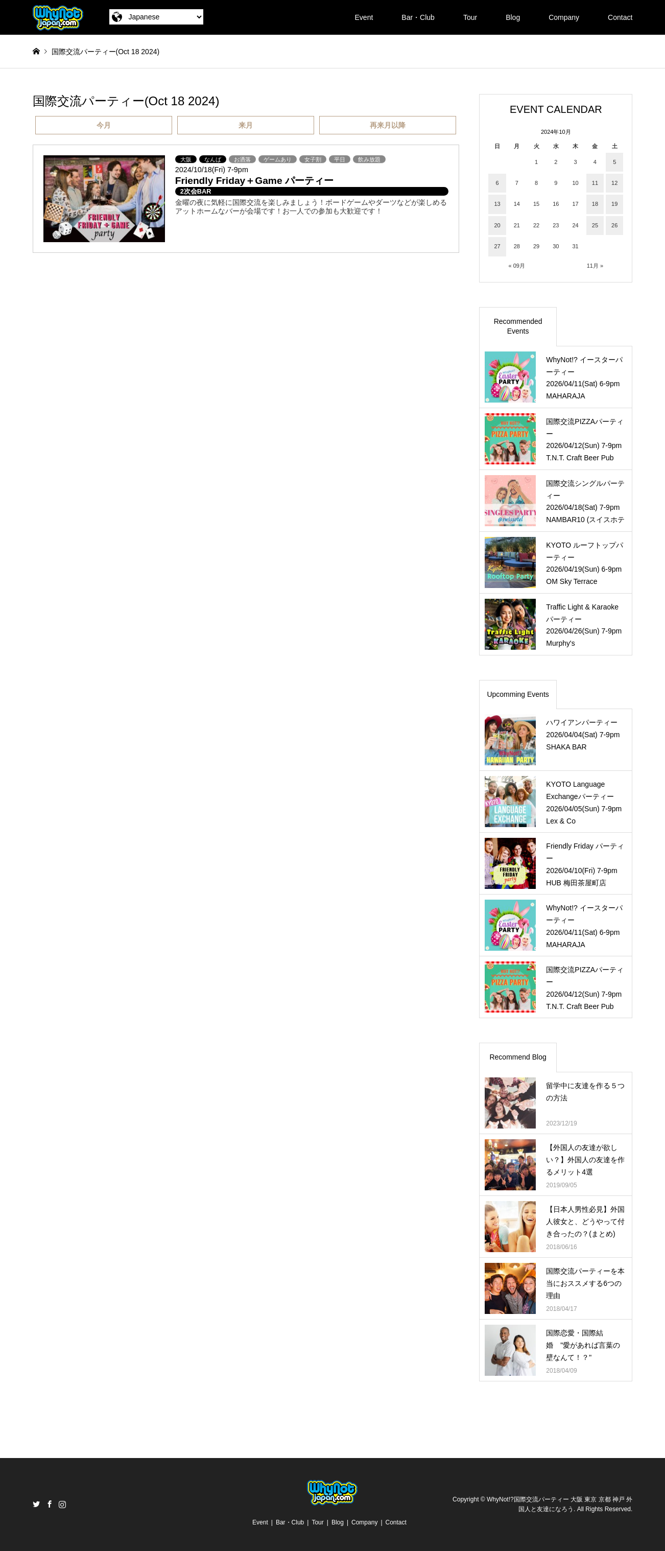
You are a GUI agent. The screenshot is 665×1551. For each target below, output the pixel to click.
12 (614, 183)
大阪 (186, 159)
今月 (104, 125)
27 (497, 246)
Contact (620, 17)
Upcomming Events (518, 694)
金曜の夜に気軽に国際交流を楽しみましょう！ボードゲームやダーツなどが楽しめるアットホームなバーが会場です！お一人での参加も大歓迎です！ (311, 206)
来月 (246, 125)
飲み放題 (369, 159)
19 (614, 204)
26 (614, 225)
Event (364, 17)
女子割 (312, 159)
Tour (470, 17)
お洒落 (242, 159)
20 (497, 225)
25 (595, 225)
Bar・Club (418, 17)
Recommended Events (518, 326)
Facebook (49, 1504)
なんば (212, 159)
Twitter (36, 1504)
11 (595, 183)
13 (497, 204)
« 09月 (517, 266)
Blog (513, 17)
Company (564, 17)
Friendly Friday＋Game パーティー (254, 180)
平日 (339, 159)
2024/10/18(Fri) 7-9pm (211, 169)
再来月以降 (388, 125)
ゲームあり (278, 159)
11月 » (595, 266)
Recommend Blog (517, 1057)
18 (595, 204)
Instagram (62, 1504)
